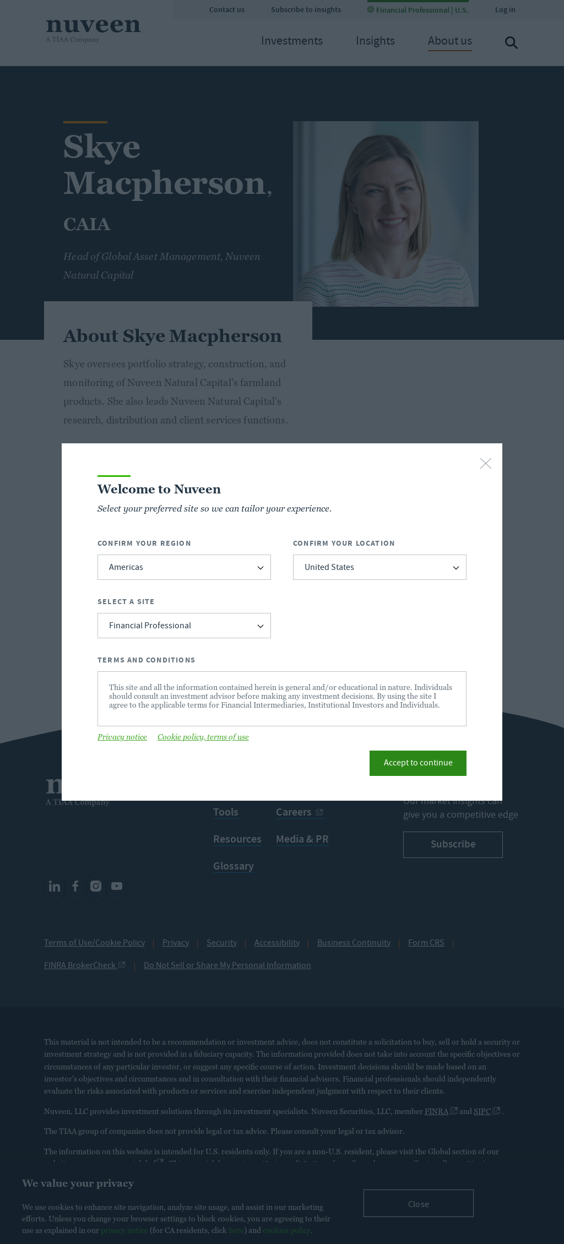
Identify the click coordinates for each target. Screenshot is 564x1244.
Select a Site (126, 601)
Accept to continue (418, 763)
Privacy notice (122, 736)
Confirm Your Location (344, 543)
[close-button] (485, 464)
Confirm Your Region (144, 543)
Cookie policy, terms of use (203, 736)
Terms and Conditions (146, 660)
